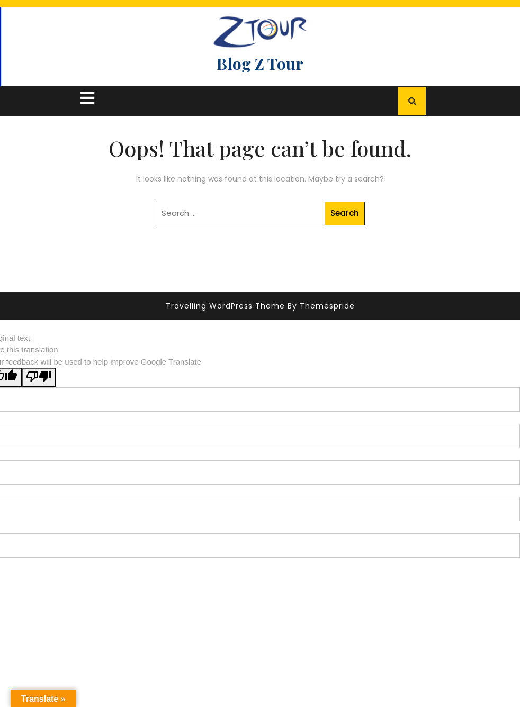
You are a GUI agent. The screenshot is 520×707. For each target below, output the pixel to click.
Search (344, 213)
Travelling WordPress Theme (225, 306)
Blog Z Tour (260, 63)
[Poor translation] (39, 377)
